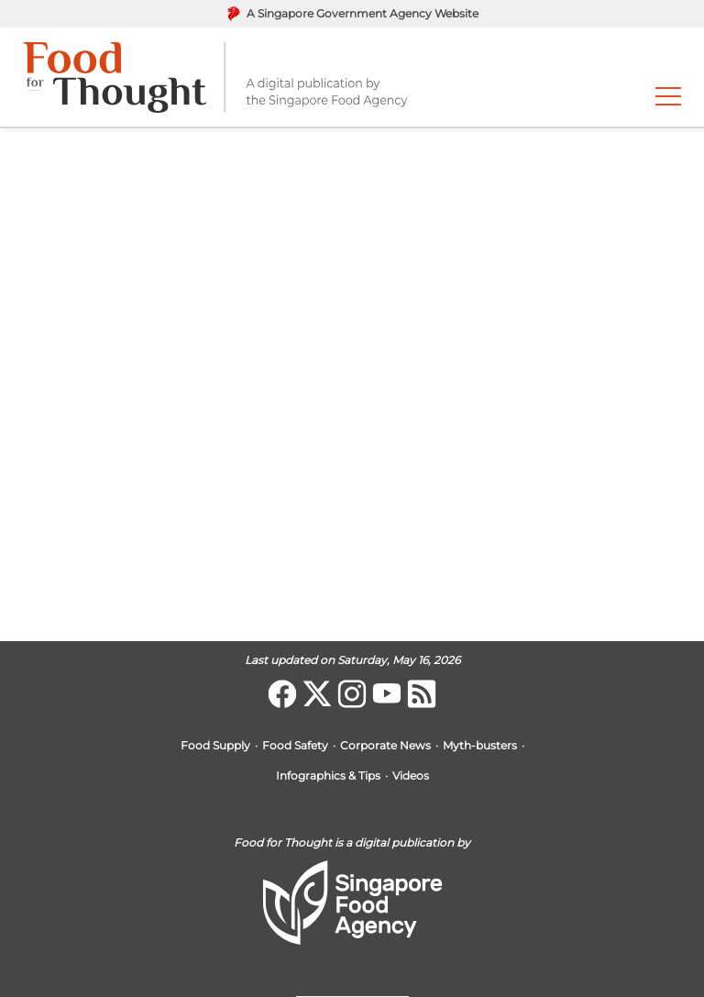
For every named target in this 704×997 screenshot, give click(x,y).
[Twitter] (317, 694)
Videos (410, 776)
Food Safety (295, 746)
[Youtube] (387, 694)
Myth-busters (480, 746)
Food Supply (215, 746)
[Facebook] (282, 694)
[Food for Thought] (421, 694)
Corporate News (385, 746)
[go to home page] (215, 77)
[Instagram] (352, 694)
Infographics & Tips (328, 776)
